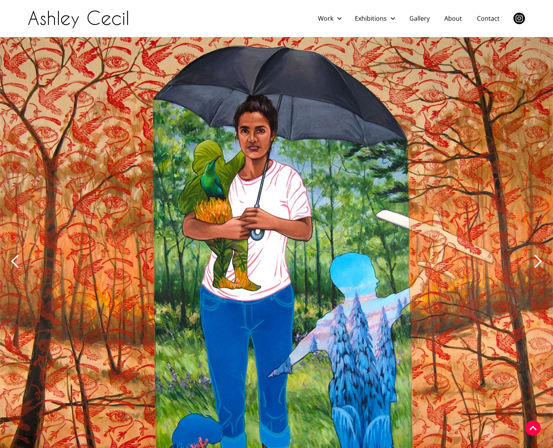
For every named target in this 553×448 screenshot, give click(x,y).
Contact (488, 18)
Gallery (419, 18)
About (453, 18)
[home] (82, 18)
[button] (330, 18)
